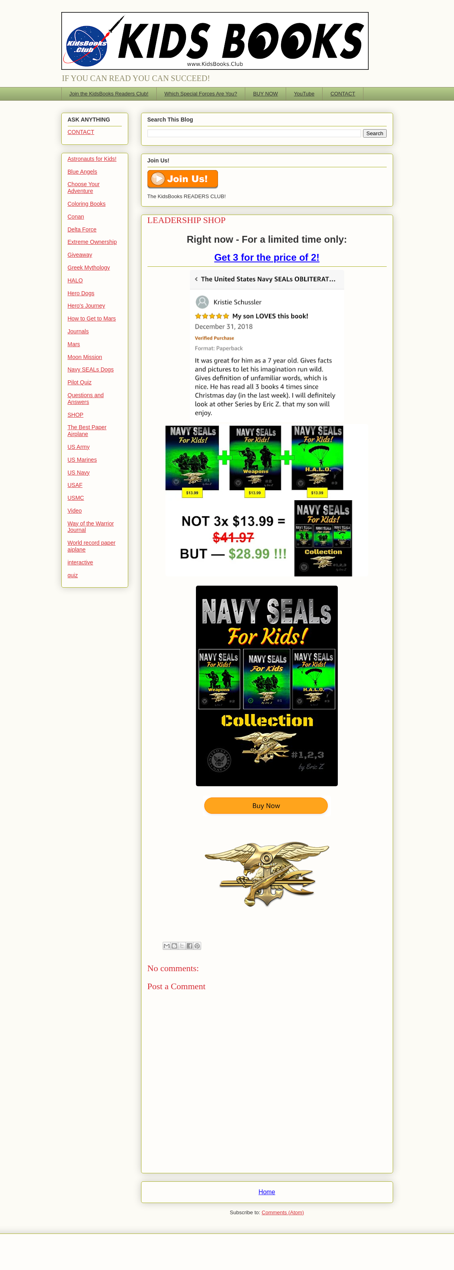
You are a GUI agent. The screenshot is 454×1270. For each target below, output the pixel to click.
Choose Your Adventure (84, 187)
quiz (73, 575)
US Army (79, 447)
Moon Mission (85, 357)
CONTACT (343, 94)
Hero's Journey (86, 305)
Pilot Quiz (80, 382)
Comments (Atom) (283, 1212)
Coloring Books (87, 204)
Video (75, 510)
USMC (76, 498)
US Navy (79, 472)
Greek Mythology (89, 267)
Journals (78, 331)
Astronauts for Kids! (92, 159)
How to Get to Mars (92, 318)
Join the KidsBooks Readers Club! (108, 94)
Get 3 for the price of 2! (267, 257)
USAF (75, 485)
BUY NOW (265, 94)
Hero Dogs (81, 293)
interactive (80, 562)
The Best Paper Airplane (87, 430)
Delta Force (82, 229)
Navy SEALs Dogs (91, 369)
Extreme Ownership (92, 242)
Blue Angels (82, 171)
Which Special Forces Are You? (200, 94)
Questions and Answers (86, 398)
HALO (75, 280)
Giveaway (80, 255)
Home (266, 1192)
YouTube (304, 94)
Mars (74, 344)
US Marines (82, 459)
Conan (76, 216)
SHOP (76, 415)
